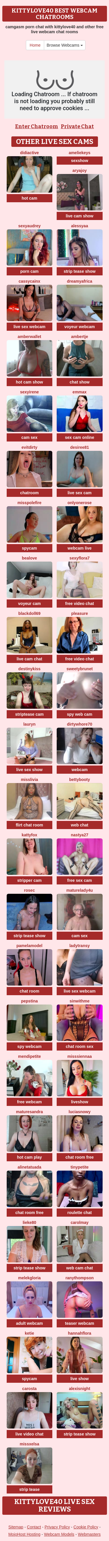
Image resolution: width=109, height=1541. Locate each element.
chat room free (79, 1157)
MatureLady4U (79, 890)
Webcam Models (59, 1534)
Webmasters (89, 1534)
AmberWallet (29, 336)
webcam (79, 769)
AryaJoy (79, 170)
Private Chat (77, 126)
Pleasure (79, 613)
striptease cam (29, 714)
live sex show (29, 769)
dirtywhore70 (79, 724)
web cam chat (79, 1268)
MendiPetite (29, 1056)
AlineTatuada (29, 1167)
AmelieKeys (79, 152)
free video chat (79, 603)
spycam (29, 548)
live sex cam (79, 492)
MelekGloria (29, 1278)
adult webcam (29, 1323)
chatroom (29, 492)
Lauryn (29, 724)
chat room (29, 991)
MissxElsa (29, 1444)
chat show (80, 382)
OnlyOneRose (79, 502)
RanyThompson (79, 1278)
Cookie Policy (86, 1527)
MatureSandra (29, 1111)
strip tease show (80, 271)
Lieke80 (29, 1222)
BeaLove (29, 558)
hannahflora (79, 1333)
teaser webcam (79, 1323)
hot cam (29, 198)
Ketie (29, 1333)
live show (79, 1378)
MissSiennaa (79, 1056)
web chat (79, 825)
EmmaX (80, 392)
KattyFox (29, 835)
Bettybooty (79, 779)
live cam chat (29, 659)
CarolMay (79, 1222)
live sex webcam (29, 326)
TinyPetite (80, 1167)
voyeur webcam (79, 326)
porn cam (29, 271)
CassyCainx (29, 281)
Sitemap (15, 1527)
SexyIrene (29, 392)
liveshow (79, 1102)
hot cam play (29, 1157)
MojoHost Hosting (24, 1534)
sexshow (79, 160)
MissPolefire (29, 502)
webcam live (80, 548)
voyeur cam (29, 603)
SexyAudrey (29, 226)
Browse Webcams (65, 45)
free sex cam (79, 880)
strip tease (29, 1489)
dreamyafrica (79, 281)
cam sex (29, 437)
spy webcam (29, 1046)
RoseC (29, 890)
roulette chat (79, 1212)
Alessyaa (79, 226)
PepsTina (29, 1001)
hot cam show (29, 382)
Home (35, 45)
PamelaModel (29, 945)
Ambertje (79, 336)
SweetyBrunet (80, 668)
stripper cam (29, 880)
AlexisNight (79, 1388)
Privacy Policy (57, 1527)
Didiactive (29, 152)
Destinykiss (29, 668)
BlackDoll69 (29, 613)
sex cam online (79, 437)
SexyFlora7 (79, 558)
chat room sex (79, 1046)
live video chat (29, 1434)
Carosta (29, 1388)
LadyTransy (79, 945)
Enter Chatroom (36, 126)
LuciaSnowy (79, 1111)
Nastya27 (79, 835)
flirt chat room (29, 825)
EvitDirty (29, 447)
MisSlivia (29, 779)
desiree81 (79, 447)
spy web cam (79, 714)
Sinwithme (80, 1001)
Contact (34, 1527)
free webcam (29, 1102)
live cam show (79, 216)
